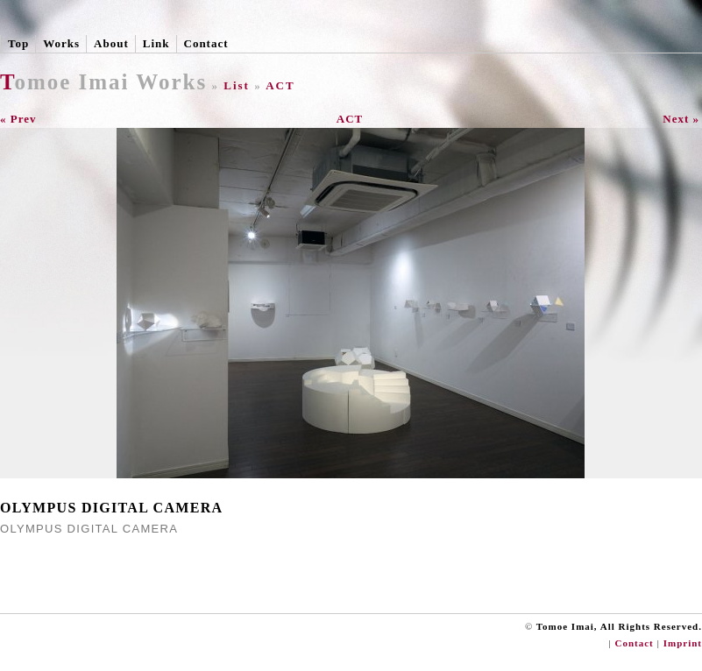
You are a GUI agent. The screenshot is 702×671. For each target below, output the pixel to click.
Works (61, 43)
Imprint (682, 643)
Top (18, 43)
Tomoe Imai (65, 82)
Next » (681, 118)
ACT (280, 85)
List (236, 85)
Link (156, 43)
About (111, 43)
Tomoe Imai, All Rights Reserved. (619, 626)
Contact (206, 43)
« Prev (18, 118)
